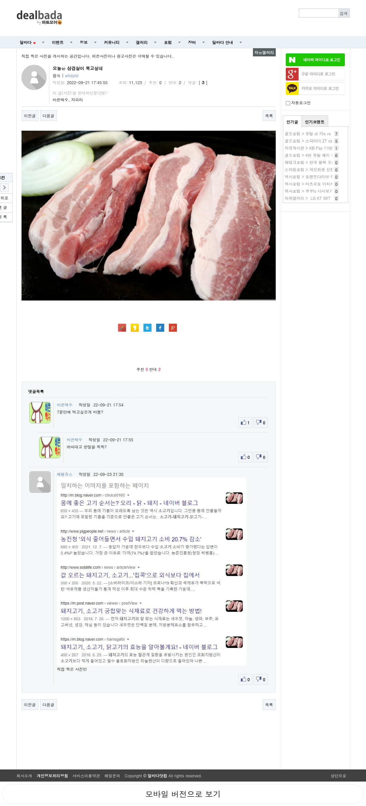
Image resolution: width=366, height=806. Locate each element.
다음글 (48, 115)
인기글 (292, 122)
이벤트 (58, 42)
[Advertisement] (209, 18)
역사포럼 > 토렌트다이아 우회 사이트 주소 (322, 176)
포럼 (168, 42)
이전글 (30, 115)
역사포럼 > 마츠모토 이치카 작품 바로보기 (322, 183)
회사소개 (24, 775)
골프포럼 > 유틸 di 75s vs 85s (312, 133)
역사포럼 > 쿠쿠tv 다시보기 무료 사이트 (320, 191)
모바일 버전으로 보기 (183, 793)
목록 (269, 115)
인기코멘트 (315, 122)
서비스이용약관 (86, 775)
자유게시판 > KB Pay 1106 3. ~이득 (317, 148)
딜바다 (28, 42)
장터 (192, 42)
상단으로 (338, 775)
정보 (84, 42)
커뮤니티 (112, 42)
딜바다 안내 (222, 42)
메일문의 (112, 775)
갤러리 (142, 42)
